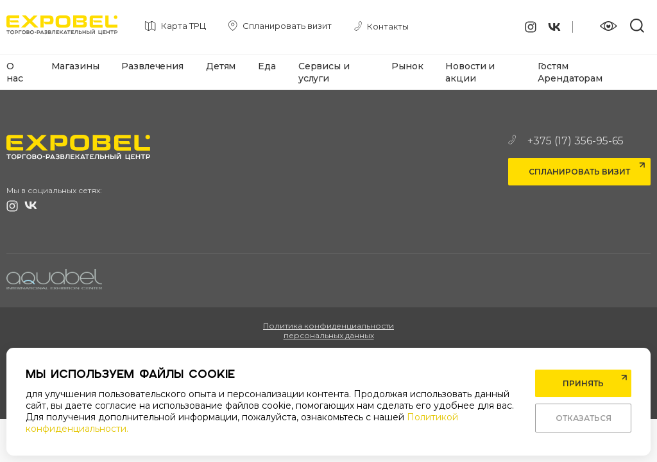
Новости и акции (470, 72)
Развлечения (152, 66)
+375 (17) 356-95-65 (566, 141)
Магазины (75, 66)
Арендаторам (570, 78)
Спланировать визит (579, 171)
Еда (267, 66)
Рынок (407, 66)
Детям (220, 66)
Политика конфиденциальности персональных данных (328, 330)
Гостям (553, 66)
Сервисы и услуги (324, 72)
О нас (14, 72)
